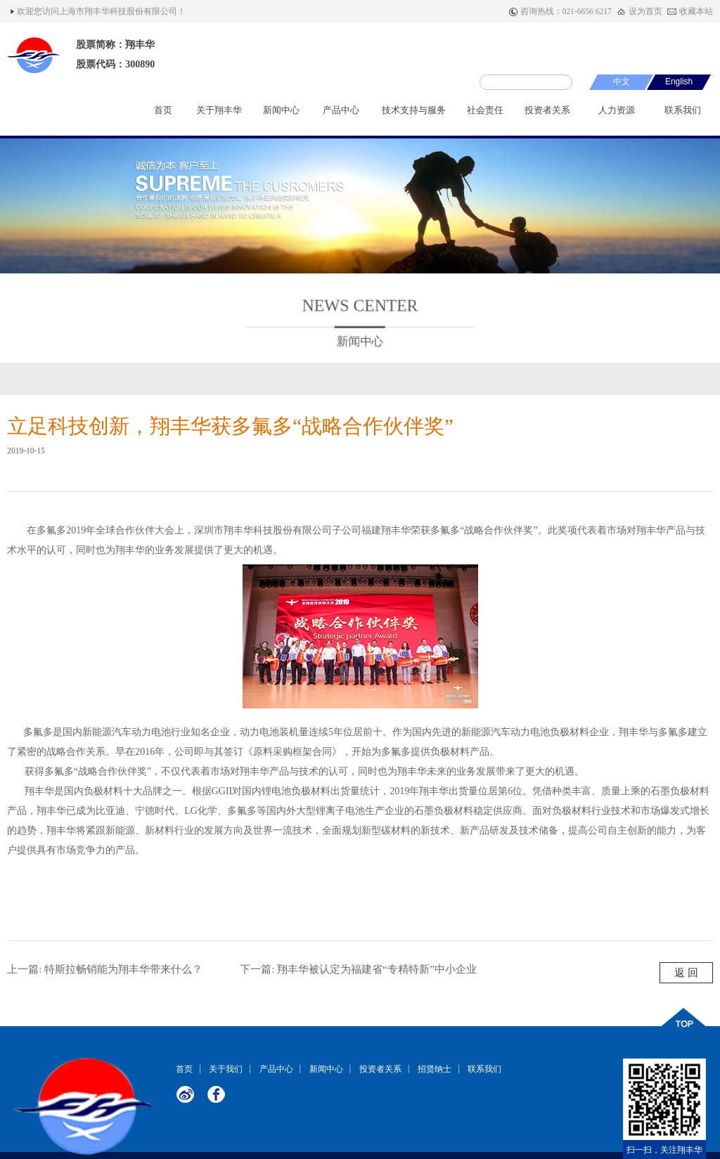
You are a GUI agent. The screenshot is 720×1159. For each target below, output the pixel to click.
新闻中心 (281, 115)
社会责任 (485, 115)
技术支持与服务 (414, 115)
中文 (621, 81)
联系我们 (683, 115)
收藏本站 (696, 11)
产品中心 (341, 115)
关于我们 (226, 1068)
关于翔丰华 (219, 115)
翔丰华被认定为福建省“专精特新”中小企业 (377, 969)
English (679, 81)
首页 (163, 115)
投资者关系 (547, 115)
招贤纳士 (434, 1068)
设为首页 (645, 11)
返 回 (686, 972)
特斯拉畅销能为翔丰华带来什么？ (123, 969)
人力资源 (617, 115)
